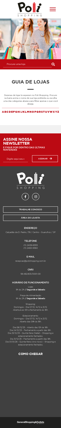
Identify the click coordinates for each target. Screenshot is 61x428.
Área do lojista (30, 218)
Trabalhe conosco (30, 210)
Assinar (45, 158)
